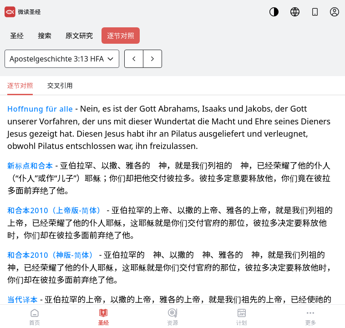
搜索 (44, 35)
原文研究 (79, 35)
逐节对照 (120, 35)
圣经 (17, 35)
